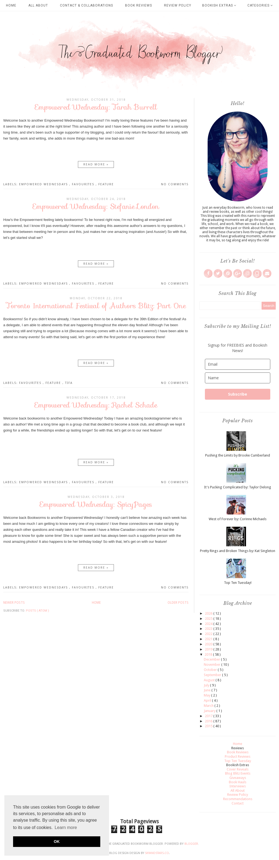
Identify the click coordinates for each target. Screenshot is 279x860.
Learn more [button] (66, 827)
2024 (209, 624)
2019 (209, 649)
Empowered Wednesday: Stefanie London (96, 206)
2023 (209, 629)
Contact (238, 803)
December (212, 659)
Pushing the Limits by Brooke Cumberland (237, 455)
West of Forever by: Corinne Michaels (237, 519)
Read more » (96, 164)
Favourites (84, 184)
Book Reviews (138, 5)
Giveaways (237, 778)
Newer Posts (14, 603)
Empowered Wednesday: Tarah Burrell (96, 107)
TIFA (69, 383)
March (209, 706)
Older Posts (178, 603)
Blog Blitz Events (237, 773)
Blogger (191, 844)
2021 (209, 639)
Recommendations (237, 799)
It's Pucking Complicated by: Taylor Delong (237, 487)
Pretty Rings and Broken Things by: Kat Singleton (237, 551)
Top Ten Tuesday (237, 761)
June (207, 690)
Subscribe (237, 394)
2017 (209, 716)
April (208, 700)
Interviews (237, 786)
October (211, 670)
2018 (209, 654)
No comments (175, 184)
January (210, 711)
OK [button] (57, 841)
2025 (209, 619)
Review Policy (177, 5)
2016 (209, 721)
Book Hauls (237, 782)
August (210, 680)
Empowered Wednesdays (44, 184)
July (207, 685)
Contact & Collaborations (86, 5)
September (213, 675)
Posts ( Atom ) (37, 610)
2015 (209, 726)
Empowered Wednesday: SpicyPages (96, 504)
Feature (106, 184)
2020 (209, 644)
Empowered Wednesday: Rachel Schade (96, 405)
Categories (260, 5)
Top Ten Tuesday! (237, 583)
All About (38, 5)
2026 (209, 613)
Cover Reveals (237, 769)
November (212, 664)
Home (11, 5)
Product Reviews (237, 756)
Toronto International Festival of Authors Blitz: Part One (96, 305)
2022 (209, 634)
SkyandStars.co (157, 853)
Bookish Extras (219, 5)
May (207, 695)
